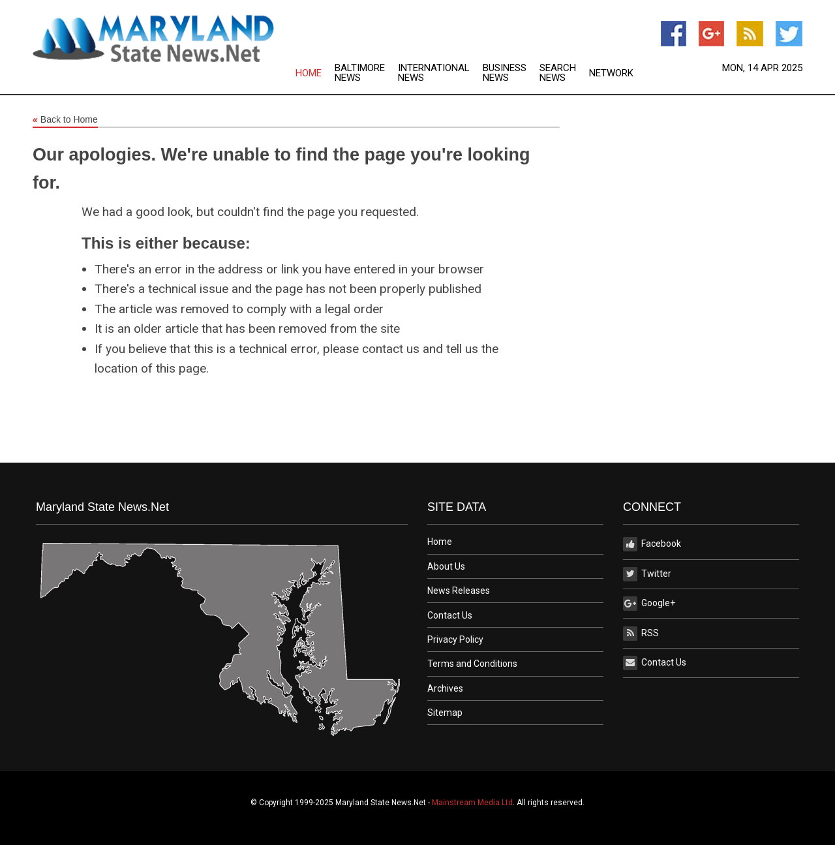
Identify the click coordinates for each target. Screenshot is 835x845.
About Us (446, 566)
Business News (504, 73)
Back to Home (65, 120)
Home (309, 73)
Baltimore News (360, 73)
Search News (557, 73)
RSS (641, 633)
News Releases (458, 590)
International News (434, 73)
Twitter (647, 574)
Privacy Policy (455, 639)
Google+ (649, 603)
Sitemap (445, 712)
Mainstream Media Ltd (472, 802)
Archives (445, 688)
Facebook (652, 544)
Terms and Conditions (472, 663)
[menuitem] (315, 73)
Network (611, 73)
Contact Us (449, 615)
